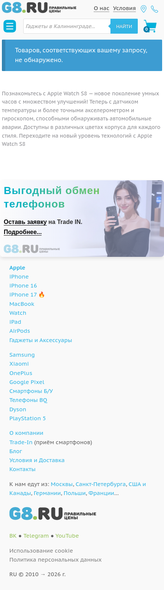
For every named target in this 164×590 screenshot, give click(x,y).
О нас (101, 8)
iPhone (19, 276)
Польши (75, 493)
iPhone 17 (23, 294)
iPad (15, 321)
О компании (26, 432)
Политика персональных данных (55, 559)
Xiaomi (19, 363)
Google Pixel (26, 381)
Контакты (22, 469)
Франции (101, 493)
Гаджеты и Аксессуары (40, 340)
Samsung (22, 354)
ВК (13, 535)
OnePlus (20, 373)
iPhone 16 (23, 285)
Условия (124, 8)
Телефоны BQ (28, 399)
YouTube (67, 535)
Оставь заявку (25, 222)
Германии (47, 493)
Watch (17, 312)
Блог (15, 451)
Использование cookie (41, 550)
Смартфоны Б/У (31, 390)
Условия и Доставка (37, 460)
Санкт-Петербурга (101, 484)
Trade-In (21, 442)
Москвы (62, 484)
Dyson (17, 409)
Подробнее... (23, 232)
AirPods (19, 330)
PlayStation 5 (27, 418)
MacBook (21, 303)
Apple (17, 267)
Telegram (36, 535)
